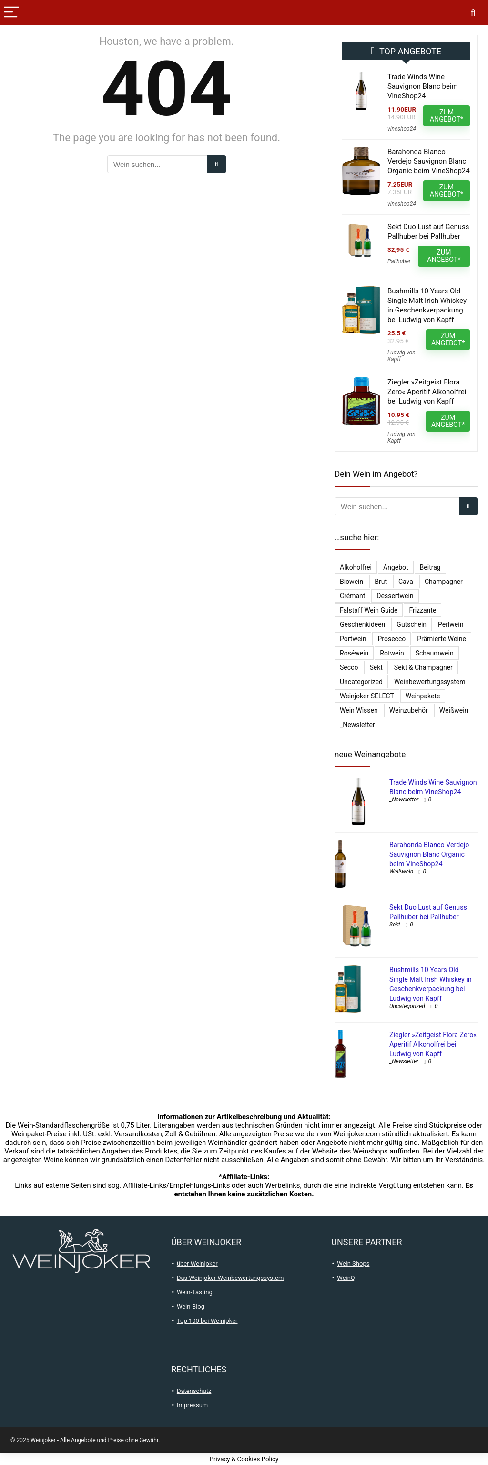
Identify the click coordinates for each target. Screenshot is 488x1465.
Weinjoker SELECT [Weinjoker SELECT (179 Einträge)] (367, 696)
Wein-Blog (190, 1306)
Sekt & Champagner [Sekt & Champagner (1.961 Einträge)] (423, 667)
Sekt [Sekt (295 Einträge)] (375, 667)
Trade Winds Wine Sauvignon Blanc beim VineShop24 (422, 86)
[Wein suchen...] (216, 164)
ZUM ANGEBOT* (446, 115)
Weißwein (401, 871)
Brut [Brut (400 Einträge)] (381, 581)
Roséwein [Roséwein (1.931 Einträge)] (354, 653)
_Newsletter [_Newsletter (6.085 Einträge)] (357, 724)
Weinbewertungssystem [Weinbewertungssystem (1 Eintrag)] (430, 682)
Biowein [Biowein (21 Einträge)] (351, 581)
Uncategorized (407, 1006)
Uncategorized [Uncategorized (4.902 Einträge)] (361, 682)
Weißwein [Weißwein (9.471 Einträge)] (453, 710)
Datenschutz (194, 1390)
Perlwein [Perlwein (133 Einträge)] (450, 624)
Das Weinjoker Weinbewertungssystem (230, 1277)
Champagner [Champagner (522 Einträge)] (444, 581)
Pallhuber (399, 261)
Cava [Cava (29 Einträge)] (405, 581)
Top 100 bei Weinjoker (207, 1320)
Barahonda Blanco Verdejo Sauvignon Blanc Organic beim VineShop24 (428, 161)
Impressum (192, 1405)
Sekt (394, 924)
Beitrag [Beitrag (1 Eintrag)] (430, 567)
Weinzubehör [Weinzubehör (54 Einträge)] (408, 710)
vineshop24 (401, 128)
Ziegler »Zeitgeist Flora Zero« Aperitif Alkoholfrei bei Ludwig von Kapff (426, 391)
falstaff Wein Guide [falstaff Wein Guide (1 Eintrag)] (368, 610)
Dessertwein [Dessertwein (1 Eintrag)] (394, 596)
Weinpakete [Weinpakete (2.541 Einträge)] (423, 696)
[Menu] (11, 12)
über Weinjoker (197, 1263)
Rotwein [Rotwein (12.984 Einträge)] (392, 653)
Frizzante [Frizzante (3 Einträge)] (422, 610)
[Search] (473, 12)
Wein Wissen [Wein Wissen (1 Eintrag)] (359, 710)
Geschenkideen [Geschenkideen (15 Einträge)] (362, 624)
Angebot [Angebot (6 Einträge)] (395, 567)
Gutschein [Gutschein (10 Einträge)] (411, 624)
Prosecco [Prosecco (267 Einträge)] (391, 639)
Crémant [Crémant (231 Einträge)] (352, 596)
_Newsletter (403, 799)
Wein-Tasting (195, 1292)
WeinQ (346, 1277)
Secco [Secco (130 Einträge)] (349, 667)
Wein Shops (353, 1263)
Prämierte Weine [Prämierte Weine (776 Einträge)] (441, 639)
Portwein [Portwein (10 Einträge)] (353, 639)
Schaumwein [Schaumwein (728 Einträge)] (435, 653)
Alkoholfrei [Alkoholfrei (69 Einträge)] (356, 567)
